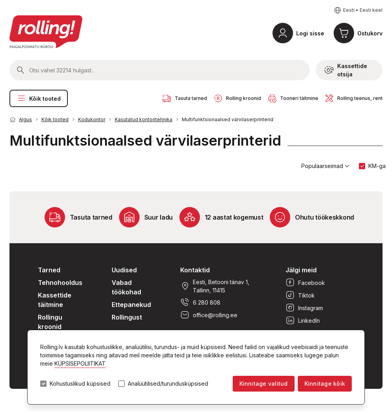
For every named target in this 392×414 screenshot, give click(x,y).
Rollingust (127, 317)
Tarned (49, 270)
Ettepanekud (131, 305)
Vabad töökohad (126, 287)
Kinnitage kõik (324, 383)
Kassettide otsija (346, 70)
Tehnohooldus (60, 282)
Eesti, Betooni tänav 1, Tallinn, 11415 (214, 286)
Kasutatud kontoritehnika (143, 119)
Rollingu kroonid (50, 322)
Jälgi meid (301, 270)
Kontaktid (195, 270)
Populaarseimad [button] (325, 166)
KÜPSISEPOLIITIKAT (80, 363)
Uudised (124, 270)
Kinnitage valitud (263, 383)
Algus (25, 119)
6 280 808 (200, 302)
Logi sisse (310, 33)
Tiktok (300, 295)
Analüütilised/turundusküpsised (168, 384)
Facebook (305, 282)
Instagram (304, 307)
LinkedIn (303, 320)
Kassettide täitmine (54, 300)
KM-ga (377, 166)
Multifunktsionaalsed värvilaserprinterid (227, 119)
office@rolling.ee (208, 315)
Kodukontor (91, 119)
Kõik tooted (39, 98)
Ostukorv (370, 33)
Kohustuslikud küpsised (80, 384)
